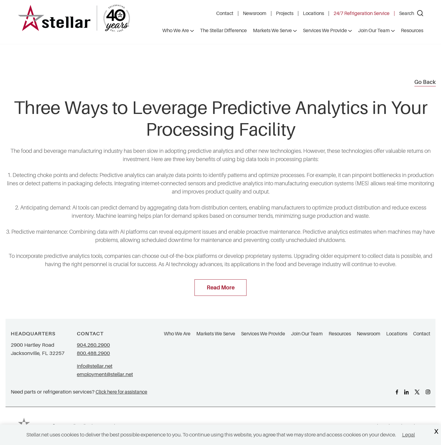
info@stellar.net (94, 366)
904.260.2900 (93, 345)
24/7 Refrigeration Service (362, 13)
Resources (340, 334)
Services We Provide (263, 334)
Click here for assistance (121, 392)
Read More (221, 288)
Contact (224, 13)
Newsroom (254, 13)
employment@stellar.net (105, 374)
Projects (284, 13)
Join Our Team (307, 334)
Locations (313, 13)
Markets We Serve (215, 334)
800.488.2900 (93, 353)
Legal (408, 435)
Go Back (425, 82)
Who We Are (177, 334)
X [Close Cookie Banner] (436, 431)
